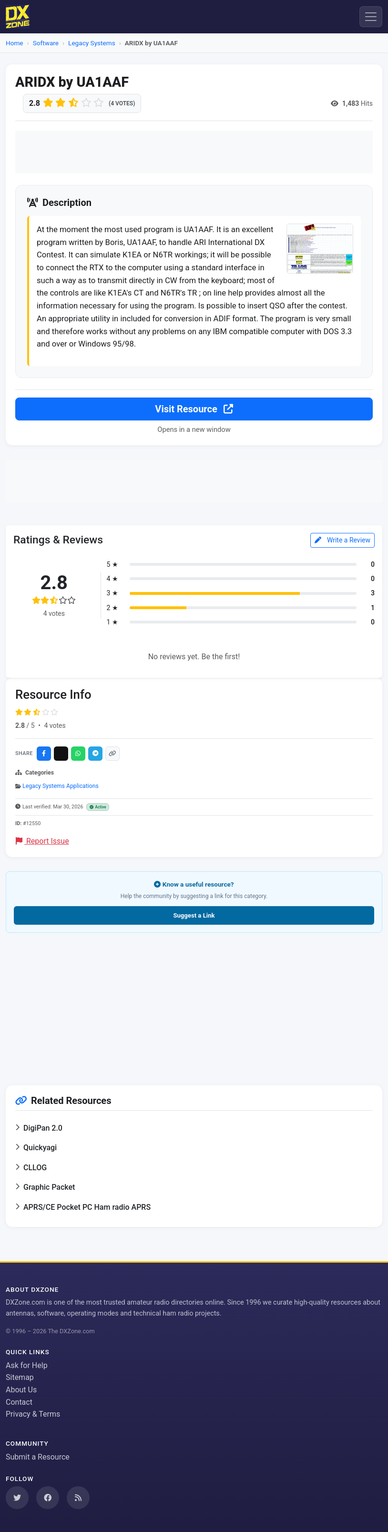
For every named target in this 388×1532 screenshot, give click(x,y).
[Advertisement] (194, 152)
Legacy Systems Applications (60, 786)
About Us (21, 1389)
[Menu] (370, 16)
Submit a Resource (38, 1456)
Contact (19, 1402)
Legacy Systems (91, 43)
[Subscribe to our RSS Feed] (78, 1497)
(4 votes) (122, 103)
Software (46, 43)
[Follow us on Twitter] (17, 1497)
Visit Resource (194, 410)
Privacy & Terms (33, 1414)
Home (14, 43)
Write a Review (342, 540)
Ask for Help (27, 1365)
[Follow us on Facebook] (47, 1497)
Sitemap (20, 1377)
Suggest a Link (193, 915)
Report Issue (42, 841)
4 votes (54, 726)
